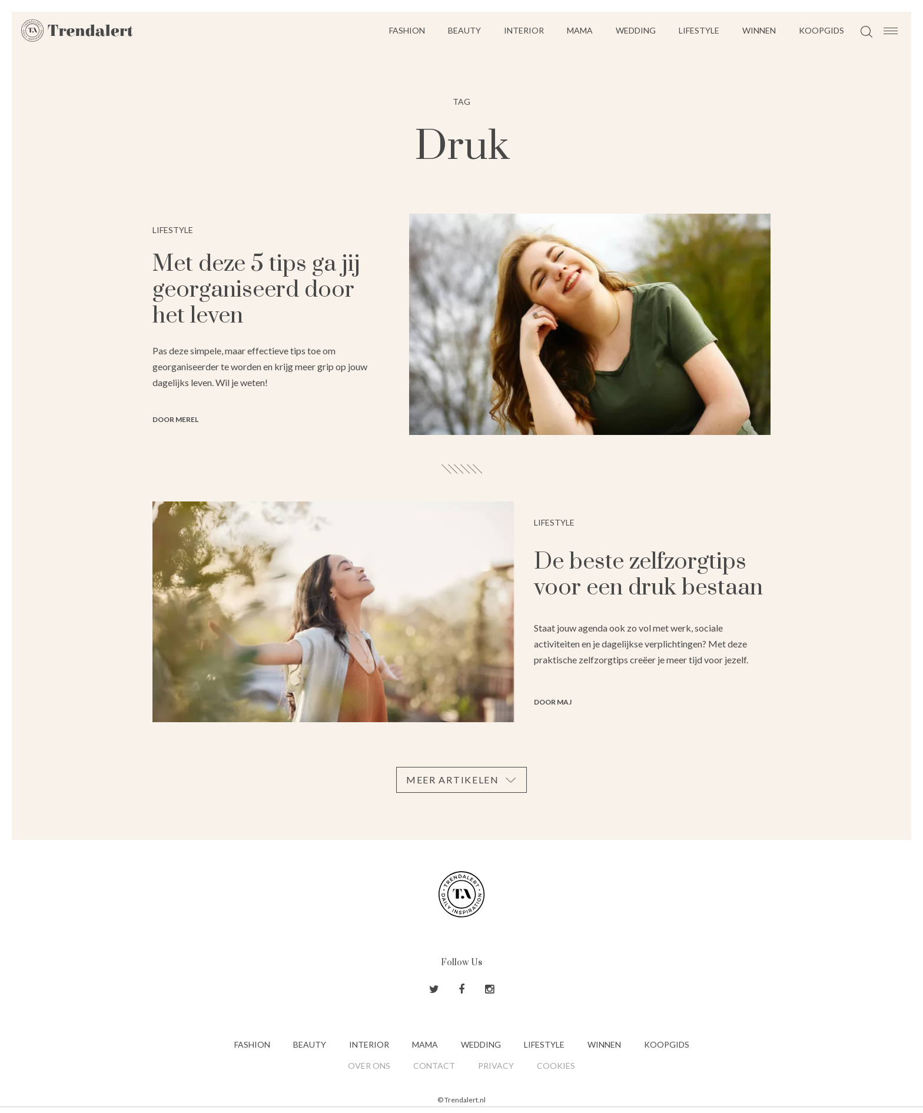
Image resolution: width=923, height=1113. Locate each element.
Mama (580, 30)
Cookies (556, 1066)
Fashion (407, 30)
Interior (524, 30)
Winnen (759, 30)
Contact (434, 1066)
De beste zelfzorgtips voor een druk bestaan (648, 574)
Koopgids (821, 30)
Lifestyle (699, 30)
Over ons (369, 1066)
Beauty (464, 30)
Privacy (496, 1066)
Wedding (636, 30)
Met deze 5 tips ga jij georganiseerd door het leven (256, 290)
